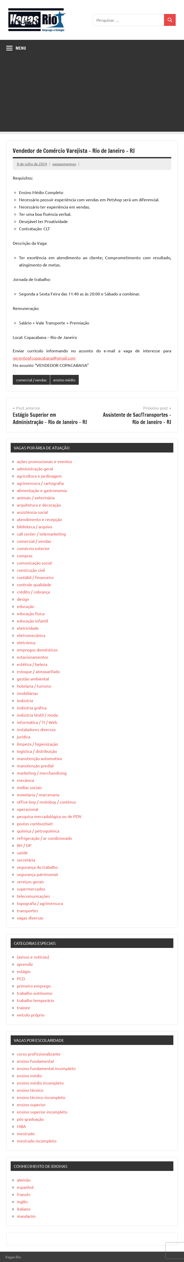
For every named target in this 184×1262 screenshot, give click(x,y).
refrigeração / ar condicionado (44, 838)
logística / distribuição (37, 751)
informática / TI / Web (37, 722)
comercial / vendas (31, 379)
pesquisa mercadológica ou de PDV (49, 816)
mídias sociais (29, 787)
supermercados (31, 888)
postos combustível (34, 823)
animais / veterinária (36, 497)
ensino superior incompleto (42, 1111)
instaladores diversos (36, 729)
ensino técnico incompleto (41, 1097)
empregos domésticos (37, 649)
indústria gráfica (32, 707)
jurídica (23, 736)
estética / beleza (32, 664)
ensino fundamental (35, 1061)
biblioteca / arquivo (34, 526)
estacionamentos (32, 656)
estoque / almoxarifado (38, 671)
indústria (25, 700)
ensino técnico (30, 1090)
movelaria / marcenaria (38, 794)
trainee (23, 1007)
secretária (26, 859)
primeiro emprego (34, 985)
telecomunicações (33, 896)
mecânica (25, 780)
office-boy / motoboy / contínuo (46, 801)
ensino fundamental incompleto (46, 1068)
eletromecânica (31, 635)
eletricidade (28, 627)
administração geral (35, 468)
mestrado (26, 1133)
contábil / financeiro (35, 577)
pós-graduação (30, 1119)
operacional (27, 809)
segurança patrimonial (37, 874)
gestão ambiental (33, 678)
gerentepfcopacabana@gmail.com (44, 357)
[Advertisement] (92, 95)
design (23, 599)
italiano (23, 1208)
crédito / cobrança (33, 591)
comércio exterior (33, 548)
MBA (21, 1126)
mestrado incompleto (36, 1140)
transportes (27, 910)
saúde (22, 852)
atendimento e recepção (39, 519)
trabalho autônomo (34, 993)
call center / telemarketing (41, 533)
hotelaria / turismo (34, 685)
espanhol (25, 1187)
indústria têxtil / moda (37, 714)
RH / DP (24, 845)
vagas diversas (30, 917)
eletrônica (26, 642)
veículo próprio (30, 1014)
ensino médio (64, 379)
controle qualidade (34, 584)
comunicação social (34, 562)
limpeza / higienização (37, 743)
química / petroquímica (38, 830)
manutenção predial (35, 765)
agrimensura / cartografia (40, 483)
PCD (21, 978)
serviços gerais (30, 881)
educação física (30, 613)
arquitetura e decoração (39, 504)
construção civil (31, 570)
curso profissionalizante (39, 1053)
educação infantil (32, 620)
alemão (23, 1179)
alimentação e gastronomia (42, 490)
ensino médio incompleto (40, 1082)
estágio (23, 971)
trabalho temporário (35, 1000)
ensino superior (31, 1104)
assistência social (32, 512)
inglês (22, 1201)
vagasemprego (64, 163)
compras (24, 555)
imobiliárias (27, 693)
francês (23, 1194)
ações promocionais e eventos (44, 461)
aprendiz (25, 964)
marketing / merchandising (42, 772)
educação (25, 606)
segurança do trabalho (37, 867)
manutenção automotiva (39, 758)
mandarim (26, 1216)
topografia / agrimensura (40, 903)
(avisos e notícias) (33, 956)
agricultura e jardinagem (39, 475)
